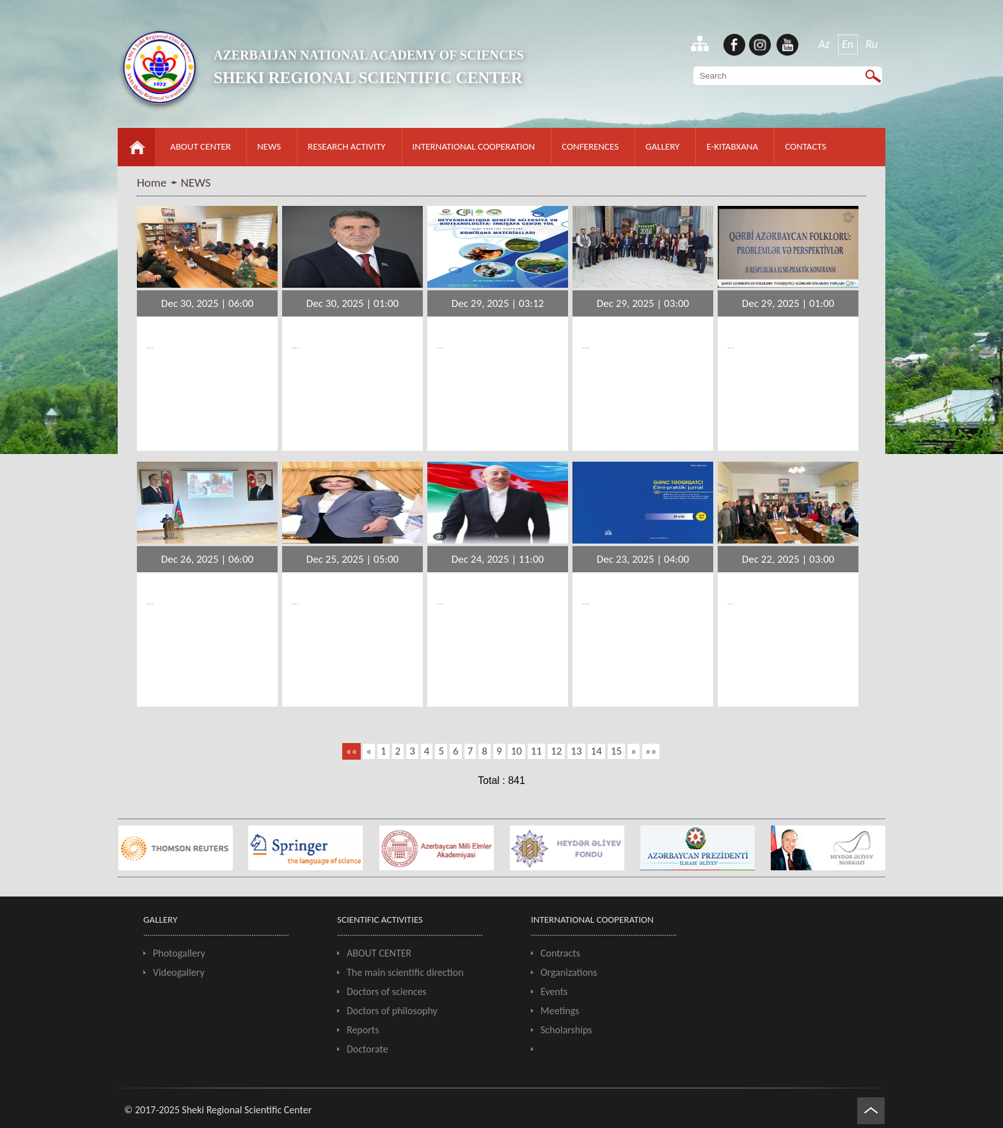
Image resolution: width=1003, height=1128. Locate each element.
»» (650, 751)
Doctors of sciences (387, 991)
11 (536, 751)
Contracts (560, 953)
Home (152, 182)
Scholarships (566, 1030)
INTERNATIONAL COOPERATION (474, 146)
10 (516, 751)
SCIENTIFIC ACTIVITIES (380, 919)
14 (596, 751)
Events (554, 991)
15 (616, 751)
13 (576, 751)
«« (351, 751)
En (847, 44)
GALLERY (662, 146)
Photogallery (179, 953)
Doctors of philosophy (392, 1011)
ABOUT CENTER (200, 146)
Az (824, 44)
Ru (871, 44)
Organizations (569, 972)
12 (556, 751)
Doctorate (367, 1049)
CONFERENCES (590, 146)
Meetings (560, 1011)
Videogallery (179, 972)
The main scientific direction (405, 972)
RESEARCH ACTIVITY (346, 146)
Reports (363, 1030)
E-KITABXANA (732, 146)
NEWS (269, 146)
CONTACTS (805, 146)
